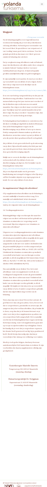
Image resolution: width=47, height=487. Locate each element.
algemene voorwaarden (24, 483)
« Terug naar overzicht (35, 37)
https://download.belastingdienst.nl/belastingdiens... (23, 169)
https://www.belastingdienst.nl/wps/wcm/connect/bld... (25, 90)
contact (34, 483)
